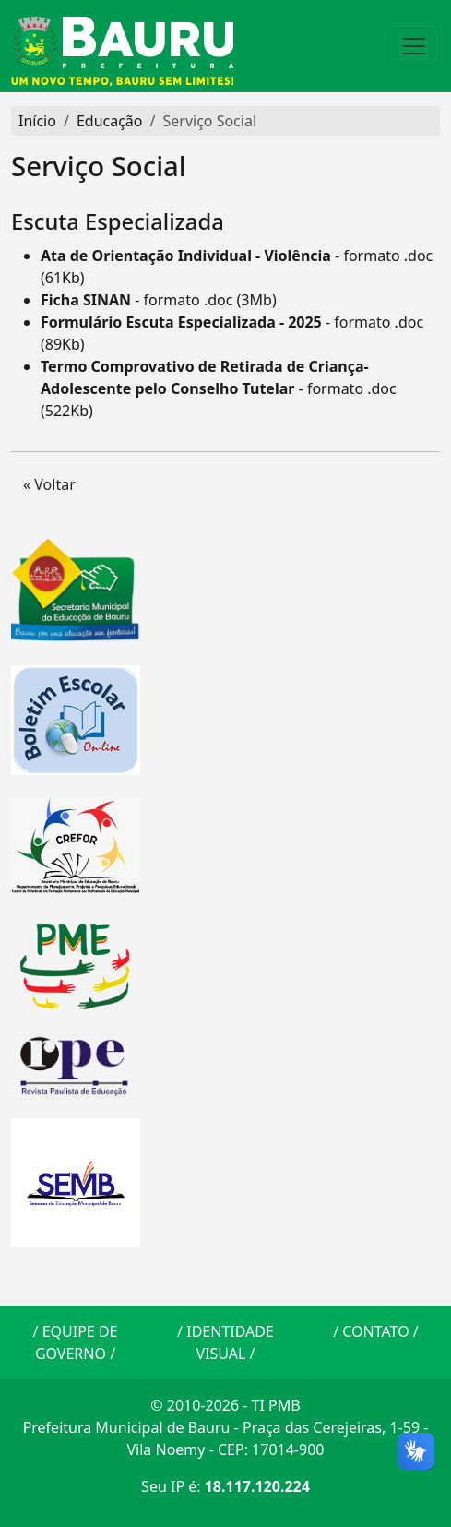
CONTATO (375, 1331)
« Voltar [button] (49, 484)
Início (37, 121)
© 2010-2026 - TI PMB (225, 1405)
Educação (110, 121)
